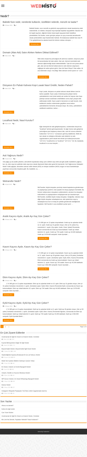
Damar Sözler (6, 393)
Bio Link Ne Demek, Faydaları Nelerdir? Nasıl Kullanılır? (20, 428)
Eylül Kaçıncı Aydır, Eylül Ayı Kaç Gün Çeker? (26, 311)
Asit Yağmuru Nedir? (13, 155)
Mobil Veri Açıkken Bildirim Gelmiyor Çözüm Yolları (18, 369)
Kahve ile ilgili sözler (8, 418)
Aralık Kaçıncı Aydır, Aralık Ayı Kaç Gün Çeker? (26, 225)
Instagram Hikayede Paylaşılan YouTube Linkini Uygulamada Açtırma (24, 399)
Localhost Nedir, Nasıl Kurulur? (18, 120)
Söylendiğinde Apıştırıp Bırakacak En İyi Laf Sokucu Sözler (21, 363)
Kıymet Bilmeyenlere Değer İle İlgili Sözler (15, 351)
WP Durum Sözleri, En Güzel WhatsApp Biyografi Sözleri (20, 387)
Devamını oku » (35, 44)
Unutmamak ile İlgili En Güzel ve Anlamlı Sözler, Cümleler (20, 345)
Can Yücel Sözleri (7, 421)
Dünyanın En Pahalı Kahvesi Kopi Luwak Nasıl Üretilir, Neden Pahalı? (38, 85)
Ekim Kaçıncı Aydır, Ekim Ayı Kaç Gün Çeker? (26, 286)
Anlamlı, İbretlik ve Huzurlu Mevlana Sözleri (16, 381)
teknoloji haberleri (43, 440)
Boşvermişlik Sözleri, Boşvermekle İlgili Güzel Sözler (19, 357)
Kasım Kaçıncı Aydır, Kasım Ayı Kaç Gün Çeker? (27, 255)
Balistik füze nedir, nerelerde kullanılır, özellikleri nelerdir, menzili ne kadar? (40, 22)
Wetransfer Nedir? (12, 190)
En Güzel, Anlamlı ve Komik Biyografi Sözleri (16, 375)
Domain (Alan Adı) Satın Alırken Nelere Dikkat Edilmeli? (31, 52)
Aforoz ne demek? (8, 414)
